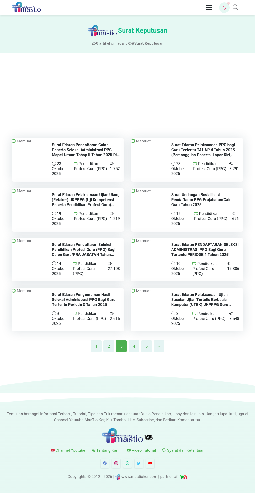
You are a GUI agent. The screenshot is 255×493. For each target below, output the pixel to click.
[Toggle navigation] (209, 8)
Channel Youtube (68, 450)
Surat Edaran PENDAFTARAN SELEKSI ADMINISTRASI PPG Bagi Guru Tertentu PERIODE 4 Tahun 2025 (204, 250)
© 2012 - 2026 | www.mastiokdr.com (122, 476)
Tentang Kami (106, 450)
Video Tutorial (141, 450)
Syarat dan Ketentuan (183, 450)
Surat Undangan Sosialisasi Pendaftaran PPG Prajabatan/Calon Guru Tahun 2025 (202, 200)
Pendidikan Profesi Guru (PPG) (90, 166)
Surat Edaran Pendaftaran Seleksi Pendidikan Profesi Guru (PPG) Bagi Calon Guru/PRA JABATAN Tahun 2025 (83, 252)
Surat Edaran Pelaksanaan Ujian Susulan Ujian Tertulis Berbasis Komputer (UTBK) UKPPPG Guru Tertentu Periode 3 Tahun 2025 (199, 302)
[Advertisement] (127, 92)
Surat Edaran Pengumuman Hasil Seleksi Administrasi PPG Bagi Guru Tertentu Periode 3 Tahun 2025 (83, 299)
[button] (224, 7)
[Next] (159, 346)
